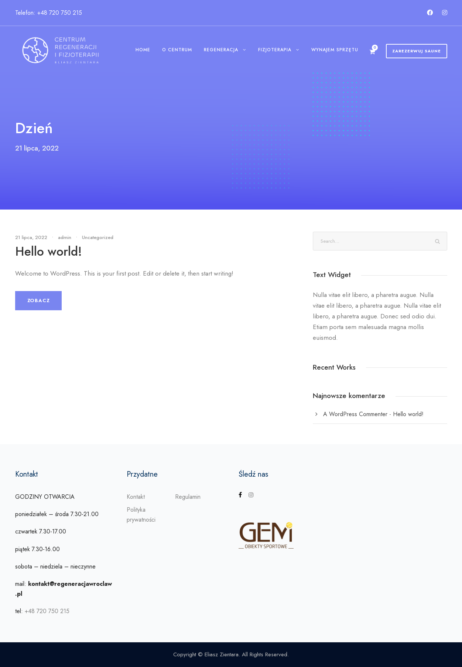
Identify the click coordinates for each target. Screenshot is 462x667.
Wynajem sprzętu (334, 49)
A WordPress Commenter (355, 414)
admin (64, 237)
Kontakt (136, 497)
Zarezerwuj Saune (416, 51)
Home (143, 49)
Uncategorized (97, 237)
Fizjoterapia (274, 49)
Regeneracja (221, 49)
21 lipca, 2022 (31, 237)
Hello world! (48, 251)
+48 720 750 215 (47, 611)
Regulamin (188, 497)
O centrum (177, 49)
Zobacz (38, 300)
